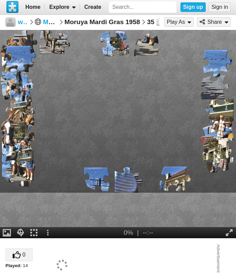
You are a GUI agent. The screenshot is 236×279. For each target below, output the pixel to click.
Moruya (54, 21)
